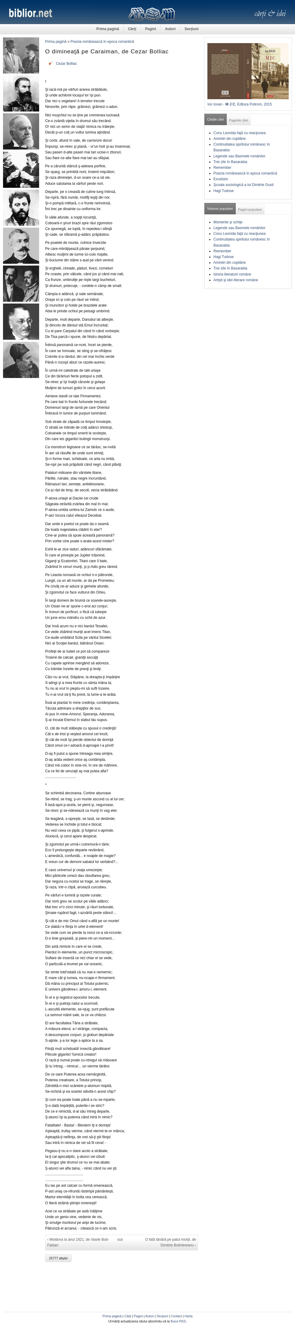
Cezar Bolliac (66, 63)
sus (120, 1239)
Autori (170, 29)
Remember (222, 167)
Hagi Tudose (223, 191)
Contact (176, 1316)
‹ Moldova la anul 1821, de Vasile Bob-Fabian (78, 1242)
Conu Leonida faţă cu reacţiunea (239, 133)
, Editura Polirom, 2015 (253, 104)
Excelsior (220, 179)
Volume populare (220, 208)
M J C (230, 104)
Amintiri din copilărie (229, 139)
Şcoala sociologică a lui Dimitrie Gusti (243, 185)
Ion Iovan (214, 104)
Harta (188, 1316)
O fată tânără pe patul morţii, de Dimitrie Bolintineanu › (170, 1242)
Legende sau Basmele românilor (239, 156)
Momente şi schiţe (228, 222)
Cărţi (132, 29)
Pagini (150, 29)
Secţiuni (192, 29)
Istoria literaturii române (232, 274)
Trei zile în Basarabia (230, 162)
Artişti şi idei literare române (235, 280)
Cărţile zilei (215, 119)
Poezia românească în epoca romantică (102, 41)
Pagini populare (250, 209)
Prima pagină (107, 29)
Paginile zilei (238, 120)
